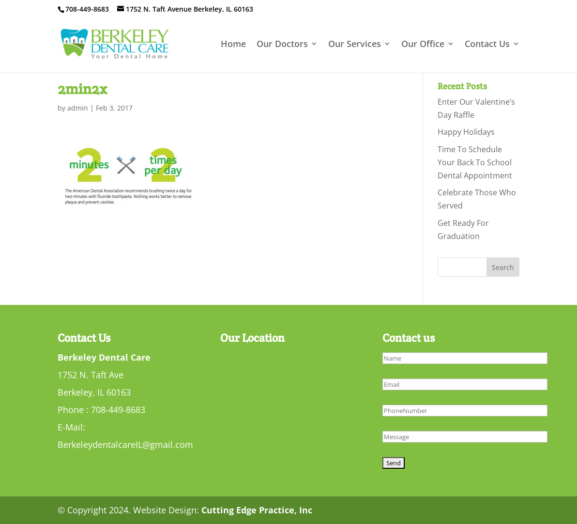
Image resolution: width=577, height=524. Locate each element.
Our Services (354, 44)
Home (233, 44)
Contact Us (487, 44)
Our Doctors (282, 44)
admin (77, 107)
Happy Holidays (466, 132)
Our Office (422, 44)
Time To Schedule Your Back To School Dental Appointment (475, 162)
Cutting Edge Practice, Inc (256, 510)
